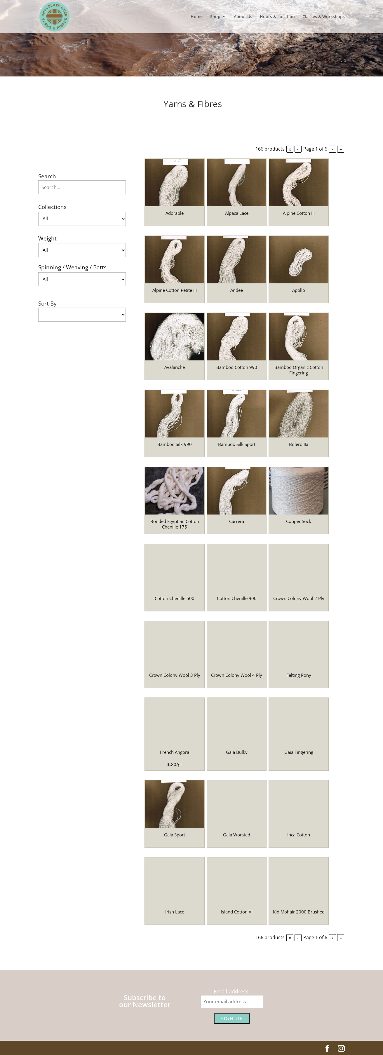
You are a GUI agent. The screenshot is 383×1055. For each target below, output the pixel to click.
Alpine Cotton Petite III (174, 290)
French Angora (174, 752)
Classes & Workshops (323, 17)
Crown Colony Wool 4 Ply (236, 675)
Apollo (298, 290)
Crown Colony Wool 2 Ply (298, 598)
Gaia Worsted (236, 835)
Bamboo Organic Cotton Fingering (298, 370)
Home (197, 17)
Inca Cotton (298, 835)
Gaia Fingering (298, 752)
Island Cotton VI (237, 912)
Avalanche (174, 367)
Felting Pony (298, 675)
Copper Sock (298, 521)
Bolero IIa (298, 444)
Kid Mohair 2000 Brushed (299, 912)
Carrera (236, 521)
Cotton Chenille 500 (174, 598)
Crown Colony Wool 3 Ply (174, 675)
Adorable (175, 213)
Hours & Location (277, 17)
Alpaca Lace (236, 213)
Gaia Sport (174, 835)
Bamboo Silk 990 (174, 444)
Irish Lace (174, 912)
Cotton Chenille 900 (237, 598)
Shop (215, 17)
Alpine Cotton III (299, 213)
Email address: (232, 991)
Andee (236, 290)
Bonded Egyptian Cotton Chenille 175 (174, 524)
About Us (243, 17)
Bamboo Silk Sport (236, 444)
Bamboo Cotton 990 (236, 367)
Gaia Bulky (237, 752)
